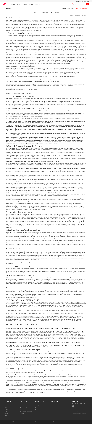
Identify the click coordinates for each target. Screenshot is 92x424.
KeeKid (52, 406)
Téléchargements (24, 406)
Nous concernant (39, 404)
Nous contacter (38, 409)
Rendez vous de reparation (26, 409)
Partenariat (38, 407)
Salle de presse (38, 406)
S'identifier (78, 1)
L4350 (6, 409)
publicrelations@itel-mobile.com (79, 413)
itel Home (53, 404)
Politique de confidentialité (67, 8)
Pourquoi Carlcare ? (24, 407)
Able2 (6, 413)
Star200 (7, 415)
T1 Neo (6, 411)
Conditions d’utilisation (81, 8)
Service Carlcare (24, 404)
